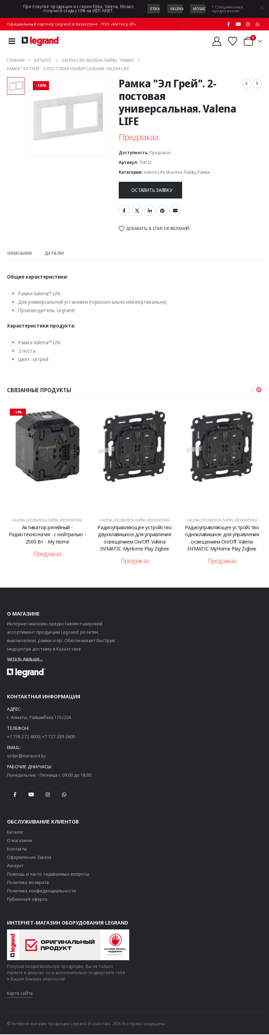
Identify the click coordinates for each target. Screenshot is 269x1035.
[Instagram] (248, 24)
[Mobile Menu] (12, 41)
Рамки (204, 172)
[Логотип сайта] (41, 41)
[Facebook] (228, 24)
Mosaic (199, 8)
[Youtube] (238, 24)
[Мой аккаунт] (216, 41)
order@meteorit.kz (26, 756)
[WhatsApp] (257, 24)
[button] (252, 390)
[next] (257, 83)
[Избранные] (232, 41)
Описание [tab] (19, 253)
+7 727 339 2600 (58, 737)
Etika (155, 8)
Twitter (137, 210)
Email (175, 210)
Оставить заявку (151, 190)
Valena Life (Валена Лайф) (169, 172)
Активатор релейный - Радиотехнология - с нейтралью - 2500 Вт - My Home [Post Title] (47, 534)
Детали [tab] (54, 253)
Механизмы (71, 520)
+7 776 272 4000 (23, 737)
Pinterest (162, 210)
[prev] (246, 83)
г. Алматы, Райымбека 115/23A (39, 718)
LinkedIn (150, 210)
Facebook (124, 210)
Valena (177, 8)
